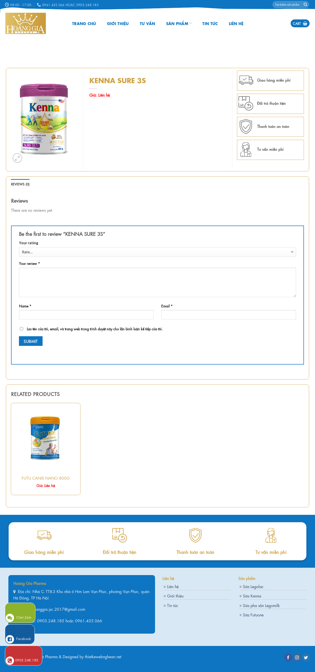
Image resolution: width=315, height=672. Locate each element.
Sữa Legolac (253, 586)
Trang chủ (84, 23)
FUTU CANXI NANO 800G (46, 477)
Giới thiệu (118, 23)
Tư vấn (147, 23)
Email (167, 305)
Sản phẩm (179, 23)
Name (25, 305)
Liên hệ (236, 23)
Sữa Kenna (252, 595)
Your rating (28, 243)
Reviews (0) (20, 184)
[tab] (20, 184)
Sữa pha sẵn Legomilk (261, 605)
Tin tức (210, 23)
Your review (29, 263)
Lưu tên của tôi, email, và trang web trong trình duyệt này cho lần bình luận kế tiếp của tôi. (95, 328)
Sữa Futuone (253, 614)
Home (94, 73)
